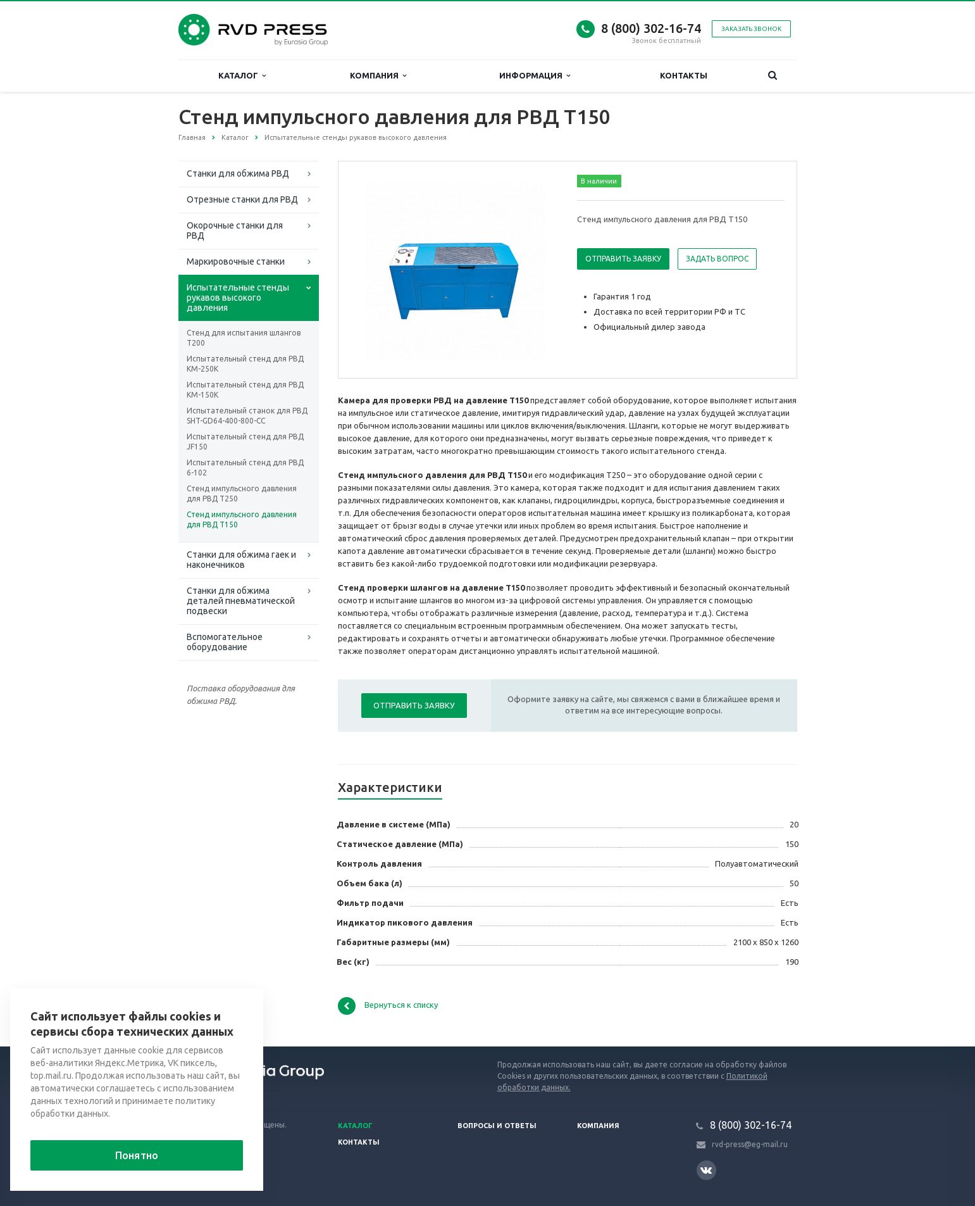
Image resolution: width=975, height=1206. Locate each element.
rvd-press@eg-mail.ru (750, 1144)
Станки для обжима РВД (238, 173)
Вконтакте (706, 1169)
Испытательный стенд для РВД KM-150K (245, 389)
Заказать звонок (751, 28)
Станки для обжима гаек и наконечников (241, 560)
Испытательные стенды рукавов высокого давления (238, 297)
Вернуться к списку (388, 1006)
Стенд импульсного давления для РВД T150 (242, 519)
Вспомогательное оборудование (225, 642)
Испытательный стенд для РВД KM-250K (245, 364)
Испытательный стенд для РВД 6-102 (245, 467)
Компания (378, 75)
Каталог (242, 75)
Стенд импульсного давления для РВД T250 (242, 493)
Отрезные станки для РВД (242, 199)
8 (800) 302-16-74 (651, 28)
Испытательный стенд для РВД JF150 (245, 441)
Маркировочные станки (236, 261)
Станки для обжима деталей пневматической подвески (241, 601)
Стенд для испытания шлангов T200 (244, 338)
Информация (534, 75)
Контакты (683, 75)
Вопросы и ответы (497, 1125)
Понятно (136, 1155)
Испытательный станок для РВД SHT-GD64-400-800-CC (247, 415)
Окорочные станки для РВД (235, 230)
